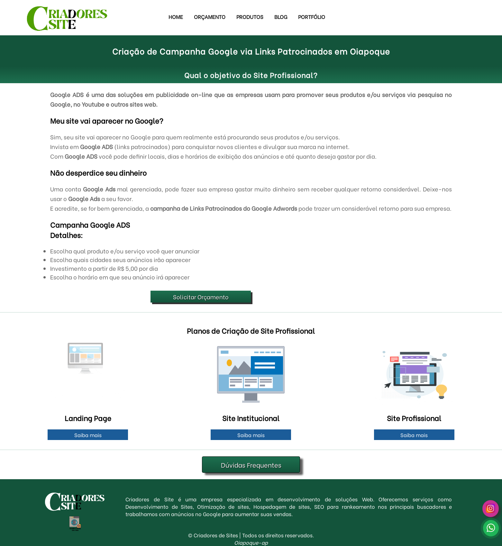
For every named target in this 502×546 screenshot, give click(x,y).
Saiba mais (88, 434)
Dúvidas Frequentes (251, 464)
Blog (280, 16)
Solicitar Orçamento (201, 296)
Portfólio (311, 16)
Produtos (249, 16)
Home (176, 16)
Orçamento (209, 16)
